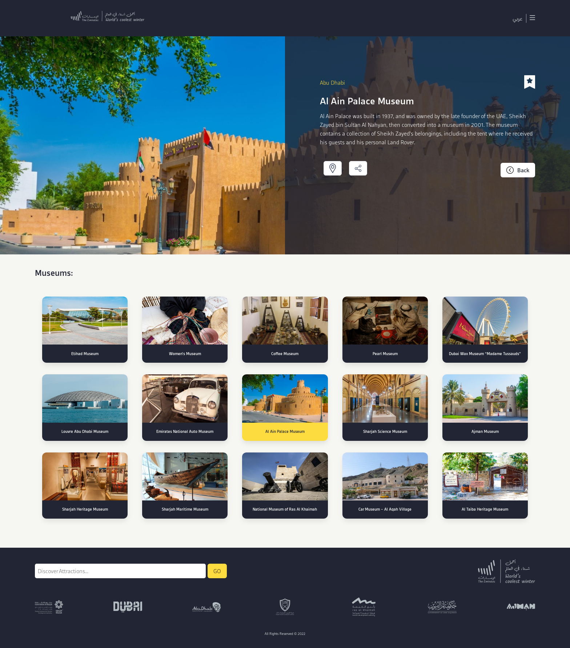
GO (217, 571)
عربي (517, 18)
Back (517, 170)
